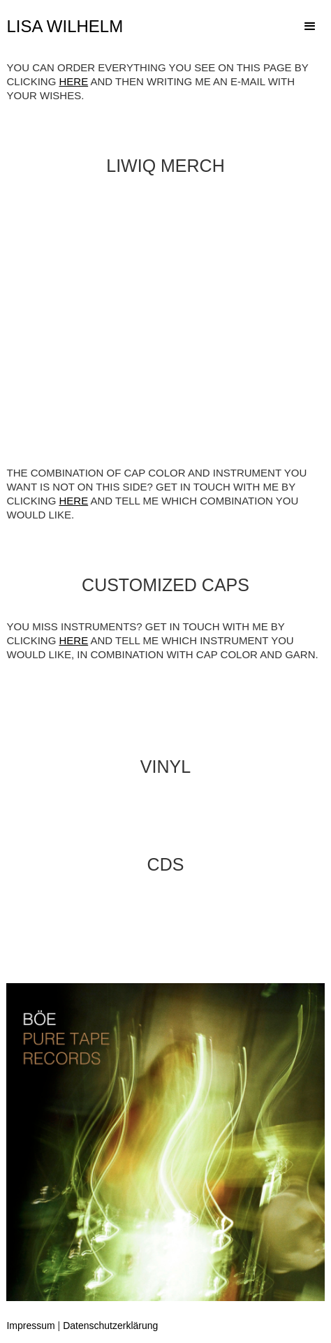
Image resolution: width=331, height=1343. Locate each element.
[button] (310, 27)
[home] (71, 27)
